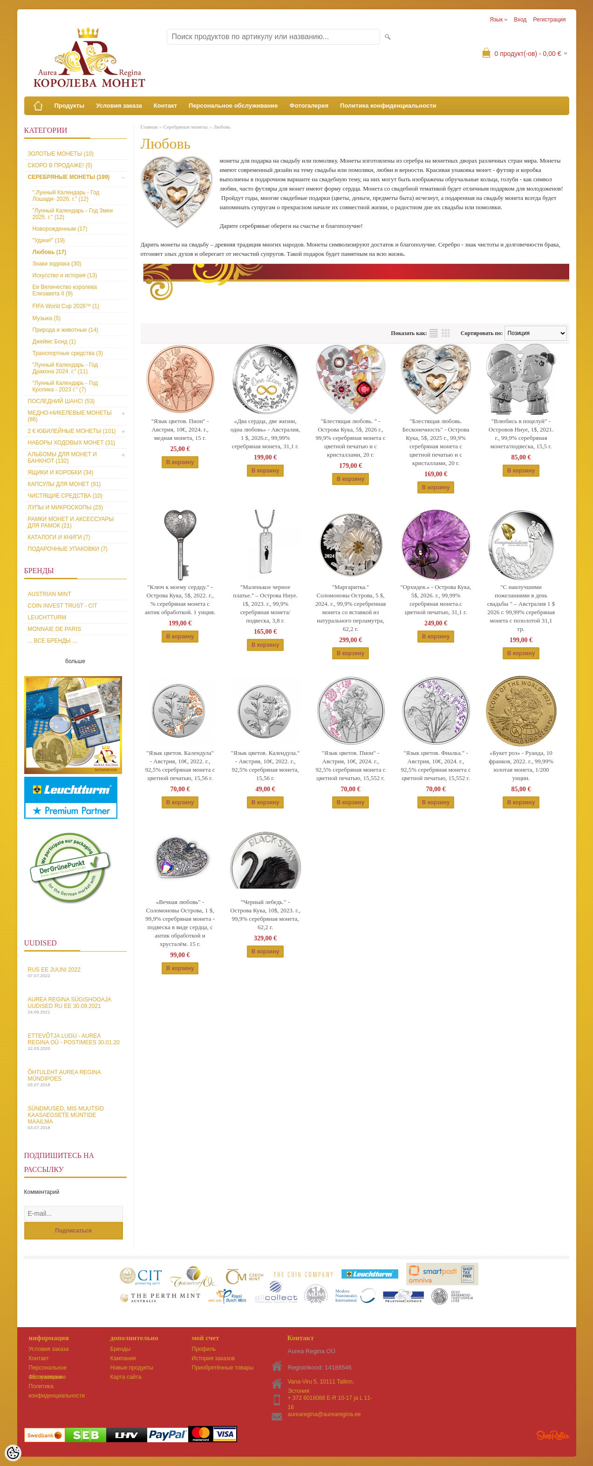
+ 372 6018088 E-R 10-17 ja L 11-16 (330, 1399)
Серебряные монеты (185, 127)
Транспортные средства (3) (68, 353)
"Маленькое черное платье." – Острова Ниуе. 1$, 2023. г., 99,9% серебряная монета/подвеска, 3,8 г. (265, 603)
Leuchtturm (47, 617)
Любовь (222, 127)
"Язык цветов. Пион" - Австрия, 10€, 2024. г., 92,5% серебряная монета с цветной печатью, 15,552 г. (351, 765)
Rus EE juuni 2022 (75, 972)
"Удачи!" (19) (49, 240)
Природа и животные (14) (66, 330)
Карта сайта (126, 1377)
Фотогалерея (309, 105)
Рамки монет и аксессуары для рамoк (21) (71, 522)
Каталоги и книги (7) (59, 537)
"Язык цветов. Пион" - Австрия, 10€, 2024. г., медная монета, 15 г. (180, 429)
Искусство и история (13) (65, 275)
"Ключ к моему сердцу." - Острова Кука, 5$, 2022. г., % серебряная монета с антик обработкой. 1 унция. (180, 599)
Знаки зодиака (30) (57, 263)
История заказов (213, 1358)
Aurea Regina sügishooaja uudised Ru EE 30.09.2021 (75, 1005)
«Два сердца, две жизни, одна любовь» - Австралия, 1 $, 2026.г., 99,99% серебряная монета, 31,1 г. (265, 434)
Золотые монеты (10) (61, 154)
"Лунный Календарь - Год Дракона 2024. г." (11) (65, 368)
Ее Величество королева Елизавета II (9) (65, 290)
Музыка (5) (47, 318)
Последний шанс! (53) (61, 401)
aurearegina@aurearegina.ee (324, 1414)
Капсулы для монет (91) (64, 484)
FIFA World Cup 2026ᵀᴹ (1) (66, 306)
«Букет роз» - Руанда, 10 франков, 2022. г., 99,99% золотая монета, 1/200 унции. (521, 765)
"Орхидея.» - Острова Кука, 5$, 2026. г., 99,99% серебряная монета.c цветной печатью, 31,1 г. (436, 599)
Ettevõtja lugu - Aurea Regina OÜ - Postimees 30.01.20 (75, 1042)
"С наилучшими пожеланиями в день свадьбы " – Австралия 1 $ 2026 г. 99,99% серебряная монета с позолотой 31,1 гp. (521, 607)
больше (75, 661)
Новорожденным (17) (60, 229)
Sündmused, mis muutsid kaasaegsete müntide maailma (75, 1117)
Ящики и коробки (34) (61, 472)
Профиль (204, 1349)
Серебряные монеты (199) (69, 177)
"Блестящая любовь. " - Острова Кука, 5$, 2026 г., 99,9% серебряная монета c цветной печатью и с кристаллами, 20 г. (351, 438)
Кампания (123, 1358)
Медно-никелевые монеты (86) (70, 416)
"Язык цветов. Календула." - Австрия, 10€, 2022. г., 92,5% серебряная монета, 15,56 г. (265, 765)
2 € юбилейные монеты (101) (72, 431)
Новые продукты (131, 1367)
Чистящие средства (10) (65, 496)
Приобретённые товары (223, 1367)
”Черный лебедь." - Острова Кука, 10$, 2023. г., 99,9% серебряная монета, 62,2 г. (265, 914)
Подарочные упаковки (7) (68, 549)
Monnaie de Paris (54, 629)
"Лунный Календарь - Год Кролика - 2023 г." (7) (65, 386)
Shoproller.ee (553, 1435)
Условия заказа (119, 105)
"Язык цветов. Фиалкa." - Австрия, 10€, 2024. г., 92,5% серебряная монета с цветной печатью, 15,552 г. (436, 765)
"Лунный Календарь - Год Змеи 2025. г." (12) (73, 213)
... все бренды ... (52, 640)
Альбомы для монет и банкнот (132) (62, 457)
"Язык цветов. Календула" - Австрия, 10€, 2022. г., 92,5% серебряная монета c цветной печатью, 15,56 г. (180, 765)
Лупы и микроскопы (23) (65, 507)
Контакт (165, 105)
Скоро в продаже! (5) (60, 165)
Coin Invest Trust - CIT (62, 606)
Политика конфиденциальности (388, 105)
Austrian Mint (49, 594)
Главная (149, 127)
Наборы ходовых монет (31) (72, 442)
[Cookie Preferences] (13, 1453)
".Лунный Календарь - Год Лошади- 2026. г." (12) (66, 195)
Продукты (70, 105)
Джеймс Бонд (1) (54, 341)
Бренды (120, 1349)
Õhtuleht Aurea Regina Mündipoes (75, 1078)
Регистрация (549, 19)
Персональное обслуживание (233, 105)
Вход (520, 19)
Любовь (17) (50, 252)
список (433, 333)
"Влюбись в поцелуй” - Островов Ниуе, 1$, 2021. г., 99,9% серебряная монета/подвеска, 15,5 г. (521, 434)
